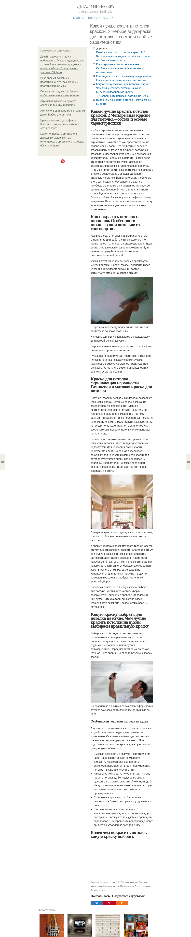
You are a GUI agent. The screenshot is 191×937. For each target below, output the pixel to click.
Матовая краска (127, 886)
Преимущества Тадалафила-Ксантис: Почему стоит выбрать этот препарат (59, 124)
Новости (94, 17)
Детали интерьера (95, 6)
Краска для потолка (111, 886)
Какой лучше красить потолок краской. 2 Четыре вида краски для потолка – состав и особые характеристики (123, 56)
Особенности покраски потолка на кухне (124, 96)
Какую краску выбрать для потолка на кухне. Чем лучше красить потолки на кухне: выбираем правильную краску (123, 88)
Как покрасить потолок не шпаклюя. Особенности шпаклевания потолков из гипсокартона (120, 68)
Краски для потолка (108, 882)
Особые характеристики (128, 882)
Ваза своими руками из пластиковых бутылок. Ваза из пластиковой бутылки (59, 82)
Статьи (108, 17)
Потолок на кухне (98, 890)
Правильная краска (143, 886)
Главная (79, 17)
